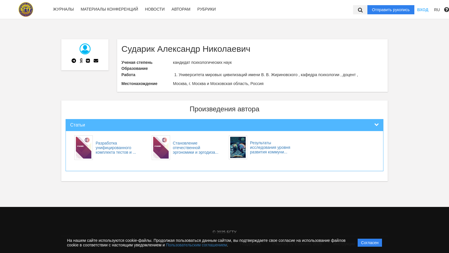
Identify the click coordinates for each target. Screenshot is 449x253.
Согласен (370, 242)
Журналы (63, 9)
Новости (155, 9)
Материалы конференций (109, 9)
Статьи (77, 124)
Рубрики (206, 9)
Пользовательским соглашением (196, 245)
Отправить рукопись (391, 9)
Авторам (181, 9)
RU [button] (437, 9)
